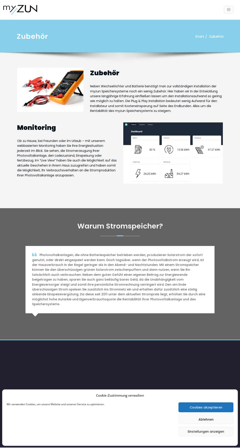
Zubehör (217, 36)
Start (200, 36)
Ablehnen (206, 419)
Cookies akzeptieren (206, 407)
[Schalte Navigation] (228, 9)
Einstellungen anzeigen (206, 431)
